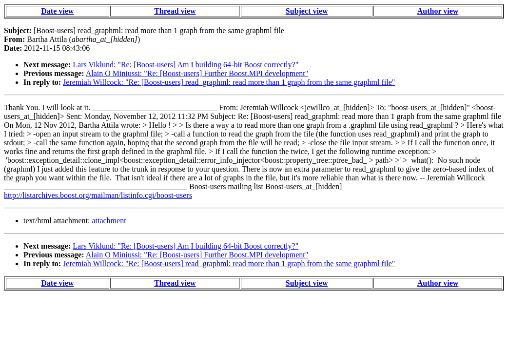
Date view (57, 11)
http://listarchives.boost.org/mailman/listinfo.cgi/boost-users (98, 195)
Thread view (174, 11)
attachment (109, 220)
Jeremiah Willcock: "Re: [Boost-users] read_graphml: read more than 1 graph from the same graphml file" (229, 82)
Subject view (307, 11)
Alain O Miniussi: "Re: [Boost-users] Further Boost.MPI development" (197, 73)
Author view (438, 11)
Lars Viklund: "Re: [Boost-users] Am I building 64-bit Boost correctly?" (185, 64)
